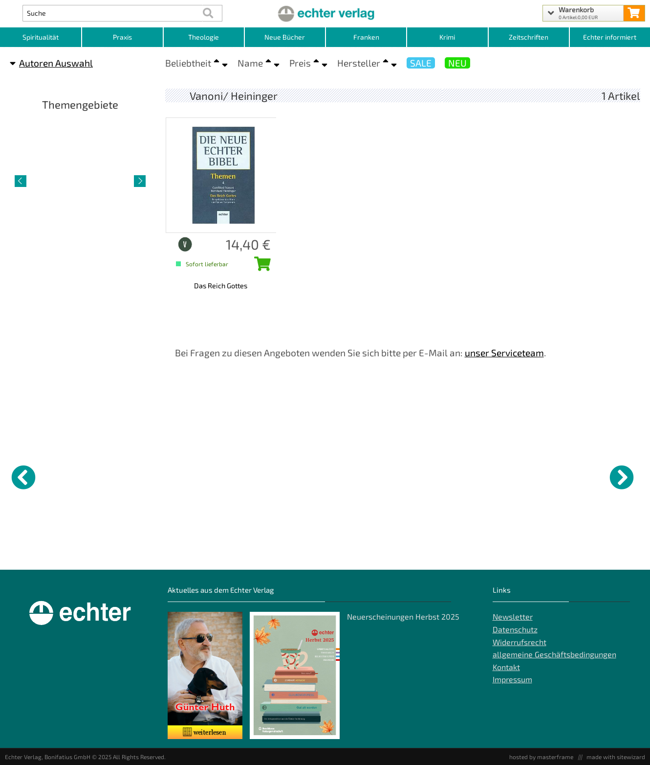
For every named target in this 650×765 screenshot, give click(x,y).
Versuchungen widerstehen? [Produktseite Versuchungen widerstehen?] (594, 552)
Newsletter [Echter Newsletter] (513, 616)
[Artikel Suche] (112, 13)
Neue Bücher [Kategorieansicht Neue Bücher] (284, 37)
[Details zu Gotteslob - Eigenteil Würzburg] (203, 476)
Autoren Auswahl (51, 63)
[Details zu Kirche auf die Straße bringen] (41, 476)
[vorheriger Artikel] (20, 181)
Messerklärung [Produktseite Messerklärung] (352, 548)
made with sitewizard (615, 756)
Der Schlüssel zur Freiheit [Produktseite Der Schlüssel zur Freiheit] (528, 548)
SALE (421, 63)
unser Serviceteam (504, 352)
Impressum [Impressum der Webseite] (512, 679)
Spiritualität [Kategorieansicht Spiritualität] (40, 37)
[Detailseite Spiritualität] (80, 180)
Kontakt (506, 667)
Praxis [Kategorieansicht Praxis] (122, 37)
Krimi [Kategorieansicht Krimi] (447, 37)
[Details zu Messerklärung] (366, 476)
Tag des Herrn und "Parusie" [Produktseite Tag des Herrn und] (112, 552)
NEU (457, 63)
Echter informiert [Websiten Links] (609, 37)
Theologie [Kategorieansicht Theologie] (203, 37)
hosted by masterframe (541, 756)
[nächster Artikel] (140, 181)
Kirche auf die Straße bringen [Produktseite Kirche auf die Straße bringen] (35, 552)
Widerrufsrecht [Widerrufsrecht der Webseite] (519, 642)
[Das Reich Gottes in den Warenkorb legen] (260, 266)
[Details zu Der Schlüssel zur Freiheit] (528, 476)
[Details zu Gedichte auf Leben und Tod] (447, 476)
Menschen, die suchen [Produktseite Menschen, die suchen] (280, 548)
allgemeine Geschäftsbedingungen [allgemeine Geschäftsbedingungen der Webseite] (554, 654)
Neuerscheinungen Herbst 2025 (403, 616)
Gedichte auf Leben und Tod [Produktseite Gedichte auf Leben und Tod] (444, 552)
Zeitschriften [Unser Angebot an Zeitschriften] (528, 37)
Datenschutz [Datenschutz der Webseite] (515, 629)
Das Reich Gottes (220, 285)
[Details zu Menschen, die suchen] (285, 476)
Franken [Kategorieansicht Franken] (366, 37)
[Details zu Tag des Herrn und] (122, 476)
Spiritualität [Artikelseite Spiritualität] (80, 250)
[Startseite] (325, 13)
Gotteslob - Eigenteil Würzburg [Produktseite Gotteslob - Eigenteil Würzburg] (197, 552)
